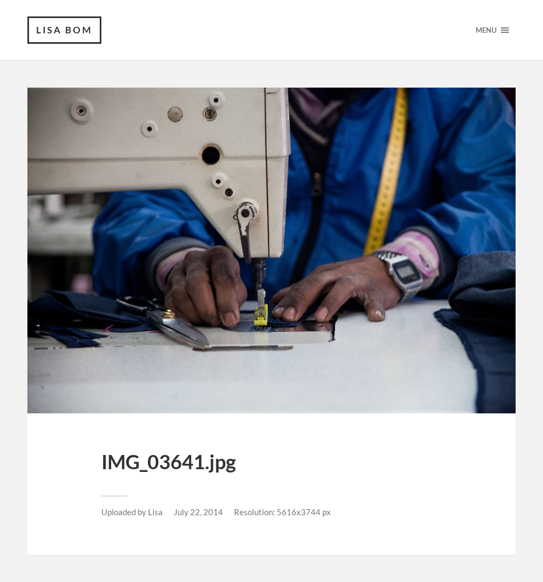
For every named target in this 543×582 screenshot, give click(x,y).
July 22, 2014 (198, 512)
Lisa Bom (64, 30)
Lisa (155, 512)
